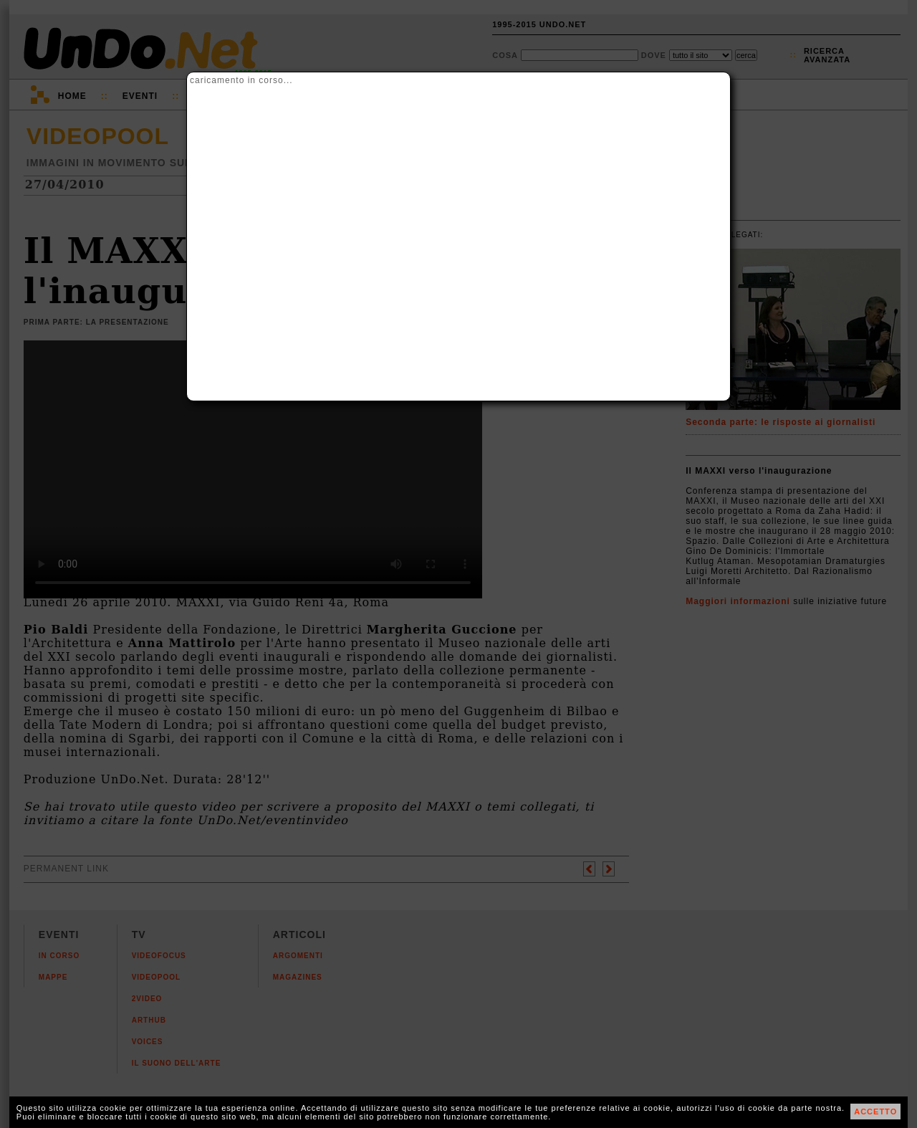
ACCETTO (875, 1111)
